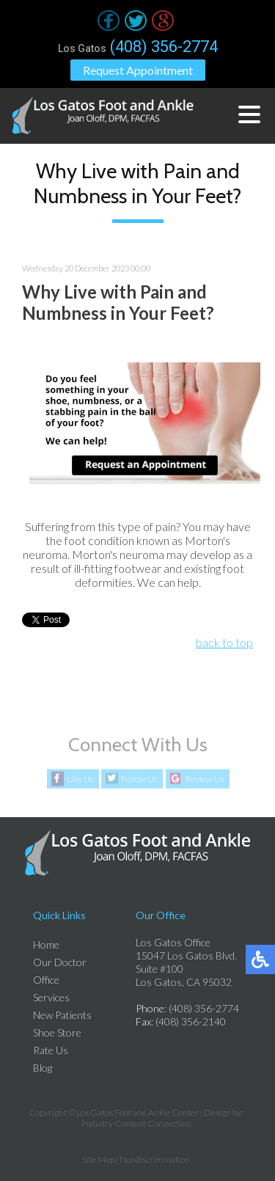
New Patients (62, 1015)
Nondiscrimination (155, 1159)
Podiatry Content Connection (136, 1123)
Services (51, 997)
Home (46, 944)
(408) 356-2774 (164, 47)
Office (46, 979)
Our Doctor (60, 962)
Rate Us (50, 1050)
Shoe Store (57, 1032)
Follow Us (139, 779)
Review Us (205, 779)
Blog (42, 1067)
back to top (224, 642)
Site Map (98, 1159)
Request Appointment (138, 70)
